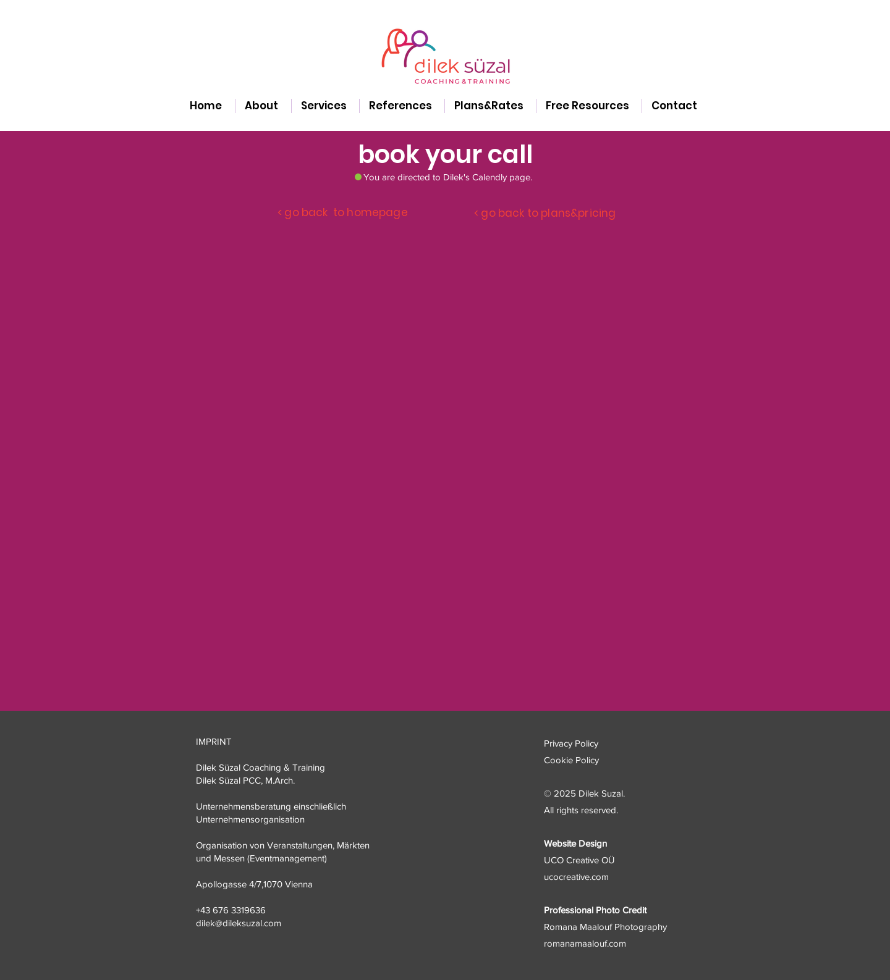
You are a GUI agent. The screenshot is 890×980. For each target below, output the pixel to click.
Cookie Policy (571, 760)
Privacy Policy (571, 743)
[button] (325, 106)
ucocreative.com (576, 876)
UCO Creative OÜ (579, 860)
